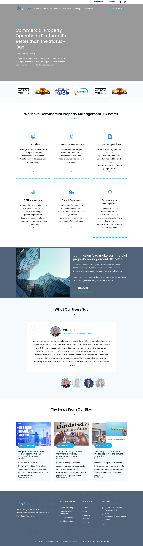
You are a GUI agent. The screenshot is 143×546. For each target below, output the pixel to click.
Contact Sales (99, 2)
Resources (89, 8)
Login (122, 2)
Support (112, 2)
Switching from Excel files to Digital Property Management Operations (108, 454)
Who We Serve (41, 8)
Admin (23, 458)
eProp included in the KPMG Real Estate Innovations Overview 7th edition (31, 454)
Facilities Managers (67, 521)
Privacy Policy (85, 541)
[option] (71, 350)
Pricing (78, 8)
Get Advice (117, 9)
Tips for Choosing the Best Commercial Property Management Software (69, 454)
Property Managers (67, 507)
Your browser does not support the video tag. (71, 40)
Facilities (86, 519)
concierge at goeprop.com (116, 516)
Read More (23, 477)
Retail (84, 511)
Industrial (86, 515)
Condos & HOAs (66, 517)
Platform (67, 8)
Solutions (55, 8)
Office (85, 507)
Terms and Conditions (102, 541)
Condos (85, 522)
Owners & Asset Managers (66, 512)
